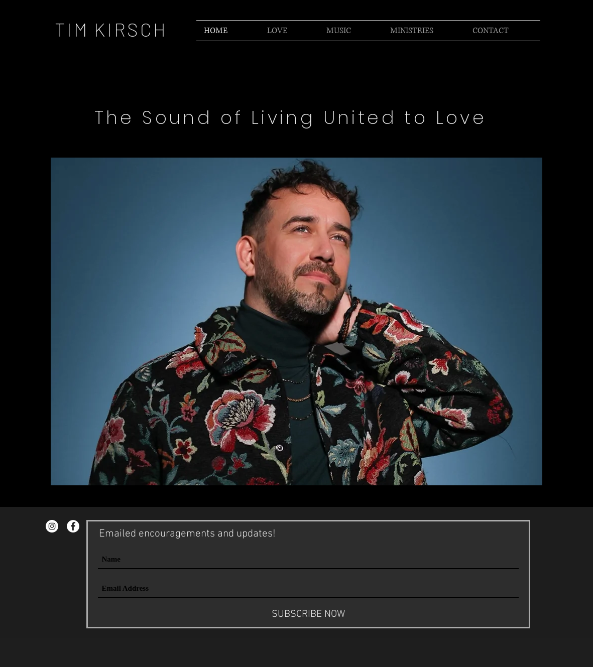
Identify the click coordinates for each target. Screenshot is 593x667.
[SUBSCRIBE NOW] (308, 614)
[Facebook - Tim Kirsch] (73, 526)
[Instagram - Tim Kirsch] (52, 526)
